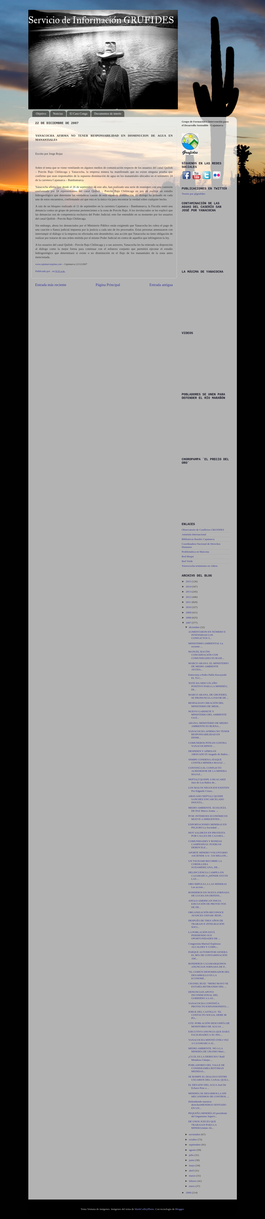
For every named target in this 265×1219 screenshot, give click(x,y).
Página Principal (108, 285)
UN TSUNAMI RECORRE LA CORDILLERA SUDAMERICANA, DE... (205, 864)
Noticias (58, 113)
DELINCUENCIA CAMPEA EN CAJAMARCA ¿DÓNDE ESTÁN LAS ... (208, 875)
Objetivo (41, 113)
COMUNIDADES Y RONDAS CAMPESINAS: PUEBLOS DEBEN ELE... (205, 844)
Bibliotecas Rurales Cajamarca (198, 539)
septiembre (195, 1144)
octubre (193, 1139)
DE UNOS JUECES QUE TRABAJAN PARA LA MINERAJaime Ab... (202, 1124)
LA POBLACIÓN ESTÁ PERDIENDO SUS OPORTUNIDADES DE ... (204, 935)
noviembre (195, 1134)
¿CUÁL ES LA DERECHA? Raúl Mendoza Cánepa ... (206, 1058)
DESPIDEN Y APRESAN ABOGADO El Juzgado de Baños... (208, 753)
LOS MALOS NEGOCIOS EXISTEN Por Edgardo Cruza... (208, 789)
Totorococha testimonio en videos (200, 565)
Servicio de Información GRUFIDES (101, 20)
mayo (192, 1165)
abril (192, 1170)
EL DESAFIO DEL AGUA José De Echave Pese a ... (207, 1086)
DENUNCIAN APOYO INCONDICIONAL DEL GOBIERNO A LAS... (203, 995)
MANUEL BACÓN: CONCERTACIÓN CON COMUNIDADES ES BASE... (206, 654)
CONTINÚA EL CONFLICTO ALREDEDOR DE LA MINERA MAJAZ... (207, 771)
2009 (189, 612)
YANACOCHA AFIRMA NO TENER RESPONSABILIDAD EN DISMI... (208, 734)
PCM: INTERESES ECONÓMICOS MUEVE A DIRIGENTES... (208, 817)
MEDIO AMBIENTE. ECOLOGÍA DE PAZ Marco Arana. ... (207, 809)
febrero (193, 1180)
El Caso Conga (78, 113)
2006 (189, 1192)
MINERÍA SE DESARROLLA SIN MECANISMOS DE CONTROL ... (208, 1095)
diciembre (194, 627)
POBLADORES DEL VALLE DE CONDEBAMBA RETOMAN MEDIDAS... (206, 1068)
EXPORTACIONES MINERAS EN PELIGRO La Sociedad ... (207, 826)
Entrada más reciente (50, 285)
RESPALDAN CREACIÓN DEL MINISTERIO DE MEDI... (206, 704)
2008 (189, 617)
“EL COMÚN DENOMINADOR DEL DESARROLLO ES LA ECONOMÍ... (209, 975)
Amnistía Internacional (194, 534)
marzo (192, 1175)
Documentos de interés (107, 113)
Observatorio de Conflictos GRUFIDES (203, 529)
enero (192, 1186)
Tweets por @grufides (193, 193)
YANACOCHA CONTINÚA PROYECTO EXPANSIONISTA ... (208, 1005)
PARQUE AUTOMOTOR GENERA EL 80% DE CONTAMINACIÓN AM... (207, 955)
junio (192, 1160)
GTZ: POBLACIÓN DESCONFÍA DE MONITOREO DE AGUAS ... (209, 1025)
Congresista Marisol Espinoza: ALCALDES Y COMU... (204, 945)
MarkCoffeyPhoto (144, 1209)
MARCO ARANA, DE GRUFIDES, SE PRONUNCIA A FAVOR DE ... (208, 696)
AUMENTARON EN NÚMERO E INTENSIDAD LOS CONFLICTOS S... (207, 634)
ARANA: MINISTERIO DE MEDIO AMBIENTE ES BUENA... (208, 724)
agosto (193, 1149)
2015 (189, 581)
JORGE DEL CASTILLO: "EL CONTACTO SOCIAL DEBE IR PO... (207, 1014)
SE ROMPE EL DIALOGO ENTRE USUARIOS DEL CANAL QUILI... (209, 1078)
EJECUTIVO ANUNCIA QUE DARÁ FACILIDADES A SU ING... (209, 1033)
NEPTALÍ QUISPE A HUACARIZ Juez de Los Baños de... (207, 781)
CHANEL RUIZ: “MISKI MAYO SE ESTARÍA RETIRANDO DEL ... (208, 985)
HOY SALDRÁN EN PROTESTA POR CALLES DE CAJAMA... (206, 834)
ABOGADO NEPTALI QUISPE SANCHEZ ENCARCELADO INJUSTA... (206, 799)
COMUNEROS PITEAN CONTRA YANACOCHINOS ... (207, 744)
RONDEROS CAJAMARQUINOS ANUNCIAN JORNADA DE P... (207, 965)
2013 (189, 591)
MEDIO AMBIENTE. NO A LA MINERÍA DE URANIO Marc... (207, 1050)
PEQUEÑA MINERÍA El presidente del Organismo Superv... (207, 1115)
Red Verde (187, 561)
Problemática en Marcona (195, 551)
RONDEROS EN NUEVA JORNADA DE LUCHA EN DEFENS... (208, 894)
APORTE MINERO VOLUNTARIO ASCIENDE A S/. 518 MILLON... (208, 854)
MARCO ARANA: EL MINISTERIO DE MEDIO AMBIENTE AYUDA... (208, 666)
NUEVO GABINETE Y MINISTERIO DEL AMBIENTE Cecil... (207, 714)
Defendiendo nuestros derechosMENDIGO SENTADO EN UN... (207, 1104)
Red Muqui (188, 556)
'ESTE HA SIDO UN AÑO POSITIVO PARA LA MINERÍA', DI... (208, 686)
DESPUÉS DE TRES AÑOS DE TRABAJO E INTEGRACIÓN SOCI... (206, 923)
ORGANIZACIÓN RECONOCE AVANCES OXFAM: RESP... (206, 914)
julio (192, 1155)
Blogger (179, 1209)
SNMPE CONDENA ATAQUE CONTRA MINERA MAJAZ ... (206, 761)
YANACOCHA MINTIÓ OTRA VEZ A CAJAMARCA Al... (208, 1041)
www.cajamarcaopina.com (48, 264)
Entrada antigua (161, 285)
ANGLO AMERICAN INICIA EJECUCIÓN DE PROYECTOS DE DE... (207, 903)
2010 (189, 607)
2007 (189, 622)
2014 (189, 586)
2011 (189, 602)
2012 (189, 596)
